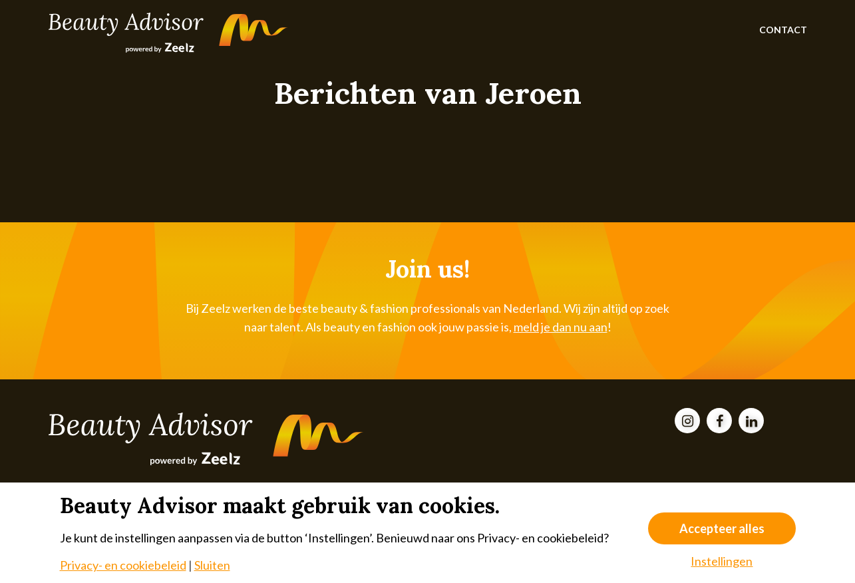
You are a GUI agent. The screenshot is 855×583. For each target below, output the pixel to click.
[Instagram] (687, 421)
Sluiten (212, 565)
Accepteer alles (722, 528)
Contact (783, 29)
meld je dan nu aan (560, 326)
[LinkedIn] (751, 421)
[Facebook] (719, 421)
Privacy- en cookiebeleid (123, 565)
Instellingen (722, 561)
